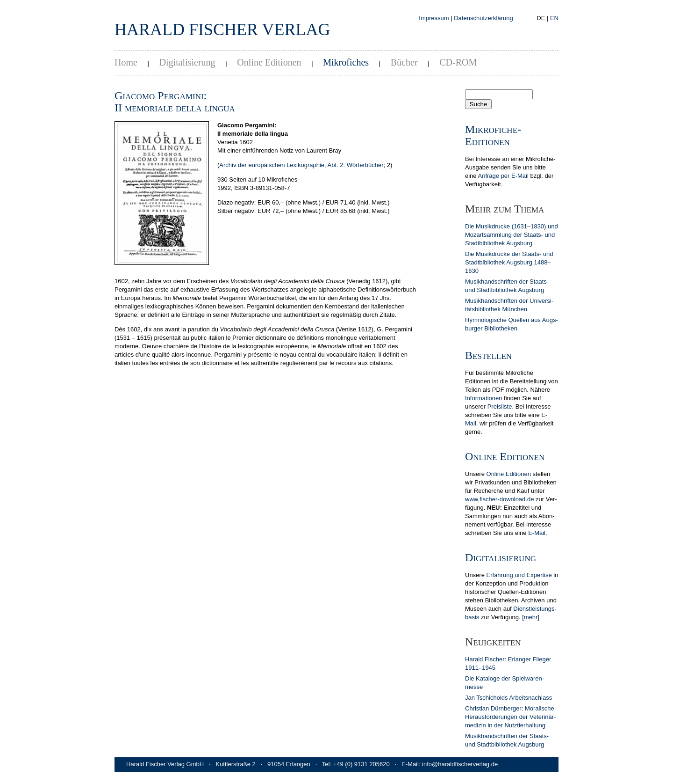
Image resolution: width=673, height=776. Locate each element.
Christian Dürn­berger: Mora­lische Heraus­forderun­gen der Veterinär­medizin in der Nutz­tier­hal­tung (510, 717)
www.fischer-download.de (499, 499)
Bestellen (488, 355)
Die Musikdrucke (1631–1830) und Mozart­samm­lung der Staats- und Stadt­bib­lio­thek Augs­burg (511, 235)
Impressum (434, 18)
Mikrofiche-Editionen (493, 135)
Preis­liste (499, 406)
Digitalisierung (187, 62)
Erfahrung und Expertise (519, 574)
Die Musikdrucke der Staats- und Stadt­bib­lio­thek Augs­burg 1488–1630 (509, 262)
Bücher (404, 62)
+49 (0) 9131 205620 (361, 764)
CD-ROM (458, 62)
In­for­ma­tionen (483, 398)
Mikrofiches (346, 62)
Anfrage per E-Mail (503, 175)
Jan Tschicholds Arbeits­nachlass (508, 697)
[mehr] (530, 617)
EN (554, 18)
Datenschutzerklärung (483, 18)
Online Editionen (269, 62)
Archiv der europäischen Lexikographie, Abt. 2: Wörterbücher (301, 164)
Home (126, 62)
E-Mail (536, 532)
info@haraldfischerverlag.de (460, 764)
